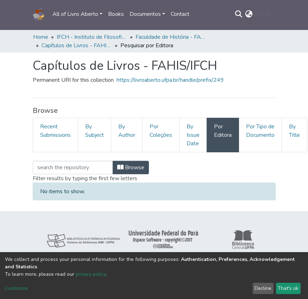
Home (40, 37)
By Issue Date (193, 135)
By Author (126, 131)
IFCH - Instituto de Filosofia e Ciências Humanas (92, 37)
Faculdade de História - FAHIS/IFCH (171, 37)
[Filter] (73, 167)
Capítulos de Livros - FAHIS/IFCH (77, 45)
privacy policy (91, 274)
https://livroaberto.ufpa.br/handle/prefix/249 (170, 80)
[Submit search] (238, 14)
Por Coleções (161, 131)
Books (116, 14)
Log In (262, 14)
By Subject (94, 131)
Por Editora (223, 131)
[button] (248, 14)
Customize (16, 288)
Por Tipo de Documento (260, 131)
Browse (130, 167)
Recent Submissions (55, 131)
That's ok (288, 288)
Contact (180, 14)
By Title (294, 131)
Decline (262, 288)
